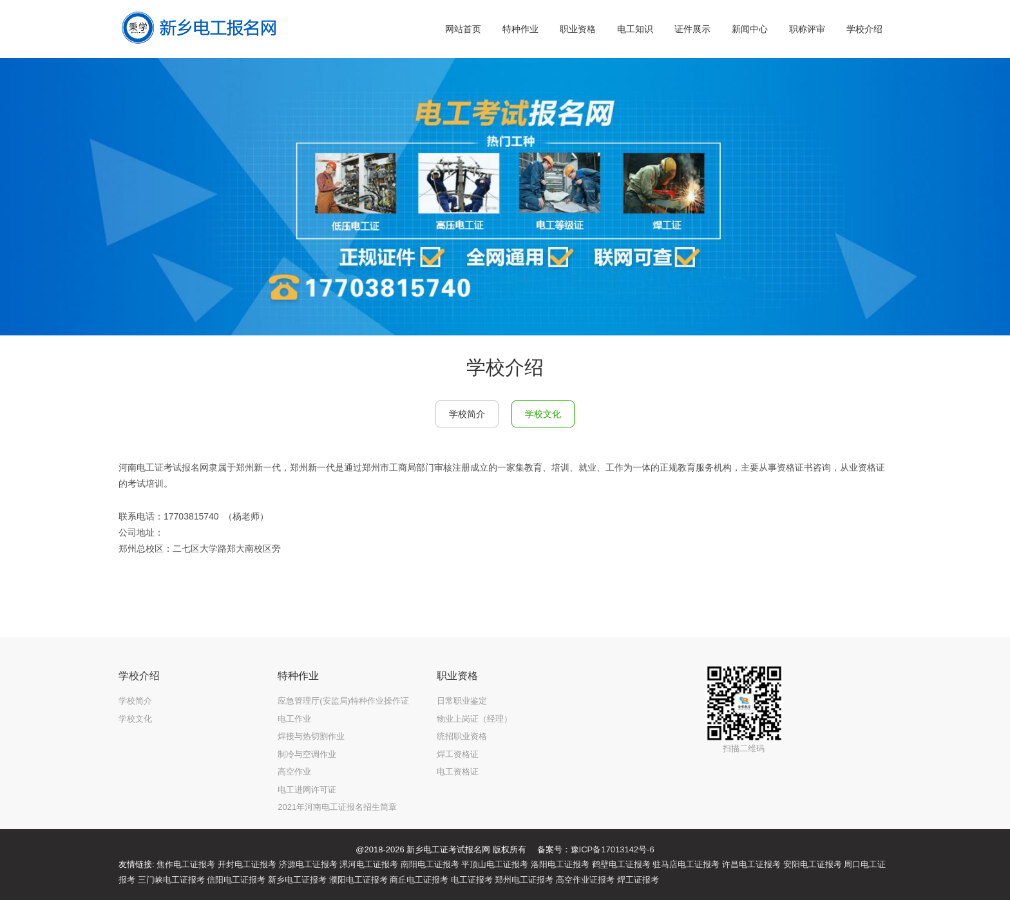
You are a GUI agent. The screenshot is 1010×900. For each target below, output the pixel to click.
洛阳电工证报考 (560, 864)
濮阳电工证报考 (358, 880)
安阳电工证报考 (812, 864)
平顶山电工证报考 (494, 864)
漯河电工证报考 (368, 864)
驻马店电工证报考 (686, 864)
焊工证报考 (638, 880)
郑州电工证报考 (524, 880)
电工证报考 (472, 880)
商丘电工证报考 (419, 880)
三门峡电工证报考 (171, 880)
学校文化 (543, 414)
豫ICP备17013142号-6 (612, 849)
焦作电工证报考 (186, 864)
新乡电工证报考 (297, 880)
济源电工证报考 (308, 864)
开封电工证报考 (247, 864)
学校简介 (467, 414)
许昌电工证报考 (751, 864)
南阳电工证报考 (430, 864)
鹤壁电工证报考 (621, 864)
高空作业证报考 (585, 880)
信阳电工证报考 (236, 880)
